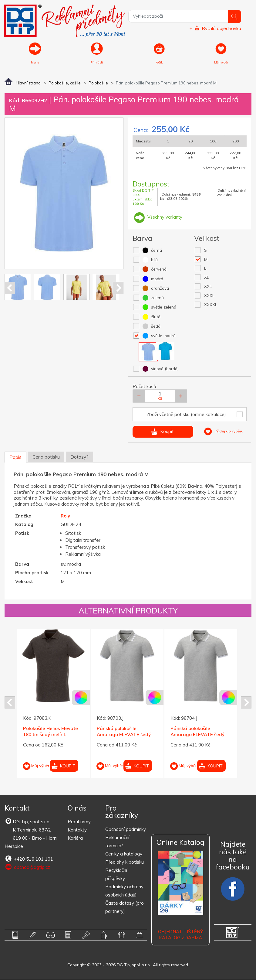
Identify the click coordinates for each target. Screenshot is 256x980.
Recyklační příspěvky (116, 875)
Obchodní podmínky (125, 829)
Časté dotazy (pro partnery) (124, 907)
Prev (10, 288)
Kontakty (77, 830)
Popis (15, 457)
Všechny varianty (158, 217)
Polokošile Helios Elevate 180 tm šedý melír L (50, 732)
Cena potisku (46, 457)
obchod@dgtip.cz (27, 868)
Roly (65, 516)
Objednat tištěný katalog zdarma (180, 935)
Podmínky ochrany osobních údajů (124, 891)
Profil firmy (79, 822)
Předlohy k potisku (124, 862)
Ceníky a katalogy (123, 854)
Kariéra (75, 839)
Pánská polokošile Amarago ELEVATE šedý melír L (124, 735)
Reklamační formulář (117, 842)
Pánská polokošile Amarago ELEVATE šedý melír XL (197, 735)
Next (118, 288)
